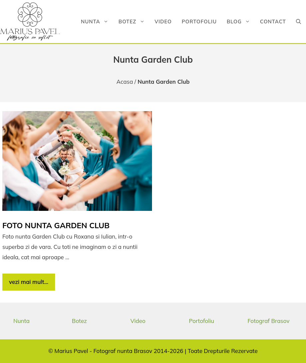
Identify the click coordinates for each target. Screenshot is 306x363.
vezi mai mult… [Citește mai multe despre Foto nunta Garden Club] (28, 281)
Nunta (97, 21)
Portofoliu (199, 21)
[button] (298, 21)
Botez (133, 21)
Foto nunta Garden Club (56, 225)
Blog (241, 21)
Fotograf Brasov (268, 320)
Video (163, 21)
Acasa (124, 81)
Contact (273, 21)
